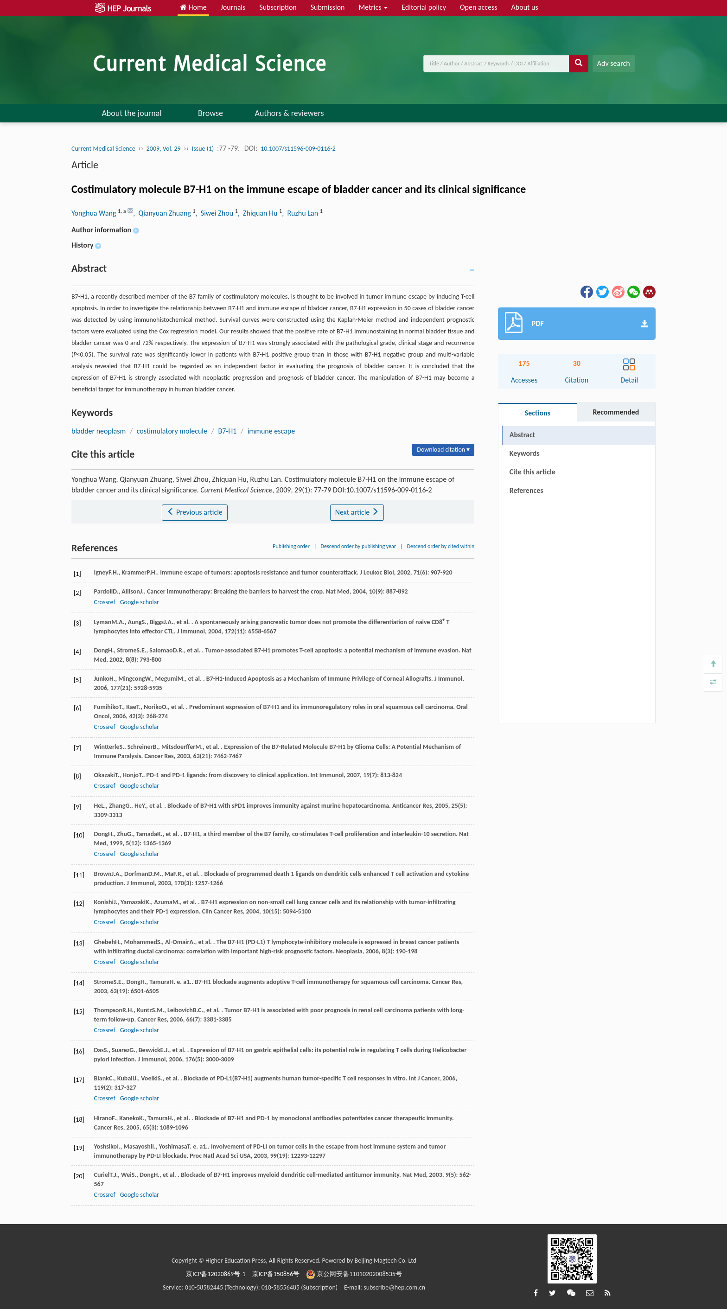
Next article (357, 512)
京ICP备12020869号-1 (215, 1274)
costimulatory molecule (172, 431)
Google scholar (139, 602)
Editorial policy (424, 7)
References (526, 490)
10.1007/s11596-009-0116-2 (298, 149)
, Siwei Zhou (215, 213)
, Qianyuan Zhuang (162, 213)
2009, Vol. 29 (164, 149)
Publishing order (291, 546)
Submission (328, 7)
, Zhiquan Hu (258, 213)
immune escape (271, 431)
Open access (478, 7)
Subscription (277, 7)
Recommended (616, 412)
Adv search (613, 63)
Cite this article (532, 471)
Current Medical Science (103, 149)
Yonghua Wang (94, 213)
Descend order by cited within (441, 546)
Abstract (522, 434)
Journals (233, 7)
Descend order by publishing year (358, 546)
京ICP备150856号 (276, 1274)
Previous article (194, 512)
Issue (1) (203, 149)
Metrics (373, 7)
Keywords (525, 453)
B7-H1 (227, 431)
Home (193, 7)
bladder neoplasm (98, 431)
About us (524, 7)
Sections (537, 413)
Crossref (104, 602)
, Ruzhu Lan (300, 213)
